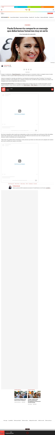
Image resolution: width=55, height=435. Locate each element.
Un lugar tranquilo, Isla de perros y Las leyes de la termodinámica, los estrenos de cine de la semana (34, 401)
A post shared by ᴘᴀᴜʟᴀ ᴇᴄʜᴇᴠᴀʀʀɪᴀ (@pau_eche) (19, 130)
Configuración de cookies (33, 420)
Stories (34, 408)
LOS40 (27, 10)
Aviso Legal (5, 420)
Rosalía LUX (31, 17)
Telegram (31, 69)
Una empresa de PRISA (27, 424)
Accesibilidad (10, 420)
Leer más (48, 187)
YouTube (25, 408)
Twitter (26, 69)
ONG (27, 183)
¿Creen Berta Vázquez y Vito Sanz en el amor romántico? (20, 400)
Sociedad (35, 183)
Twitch (32, 408)
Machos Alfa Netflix (44, 17)
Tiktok (23, 408)
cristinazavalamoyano (10, 65)
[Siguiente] (53, 17)
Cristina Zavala (6, 65)
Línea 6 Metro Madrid (14, 17)
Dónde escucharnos (48, 420)
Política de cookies (25, 420)
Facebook (24, 69)
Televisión (27, 25)
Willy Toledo (22, 183)
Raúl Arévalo (17, 183)
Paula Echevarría (11, 183)
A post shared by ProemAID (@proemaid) (19, 180)
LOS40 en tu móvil (41, 420)
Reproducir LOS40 (52, 89)
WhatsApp (29, 69)
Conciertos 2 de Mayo (24, 17)
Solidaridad (31, 183)
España (2, 13)
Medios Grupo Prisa (28, 427)
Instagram (21, 408)
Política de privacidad (17, 420)
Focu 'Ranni (37, 17)
